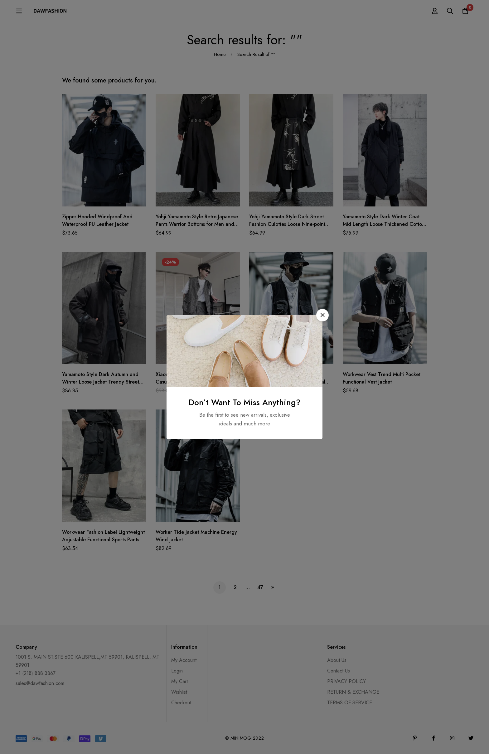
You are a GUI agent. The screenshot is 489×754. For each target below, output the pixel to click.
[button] (322, 315)
